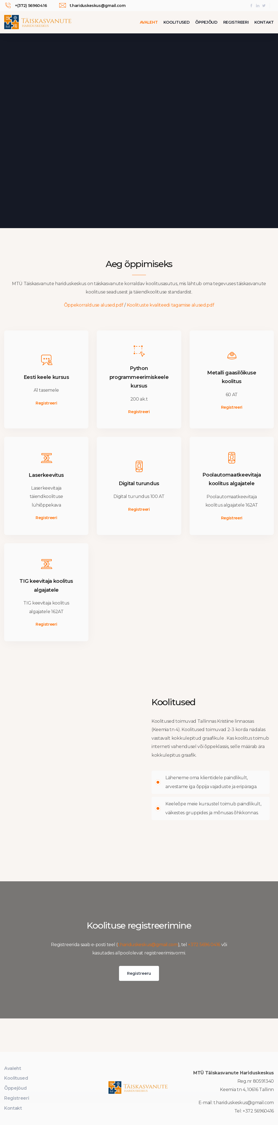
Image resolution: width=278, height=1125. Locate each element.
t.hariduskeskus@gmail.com (148, 944)
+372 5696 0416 (204, 944)
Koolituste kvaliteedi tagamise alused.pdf (170, 305)
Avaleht (149, 22)
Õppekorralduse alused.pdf (93, 305)
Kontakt (264, 22)
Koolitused (176, 22)
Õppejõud (206, 22)
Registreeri (236, 22)
